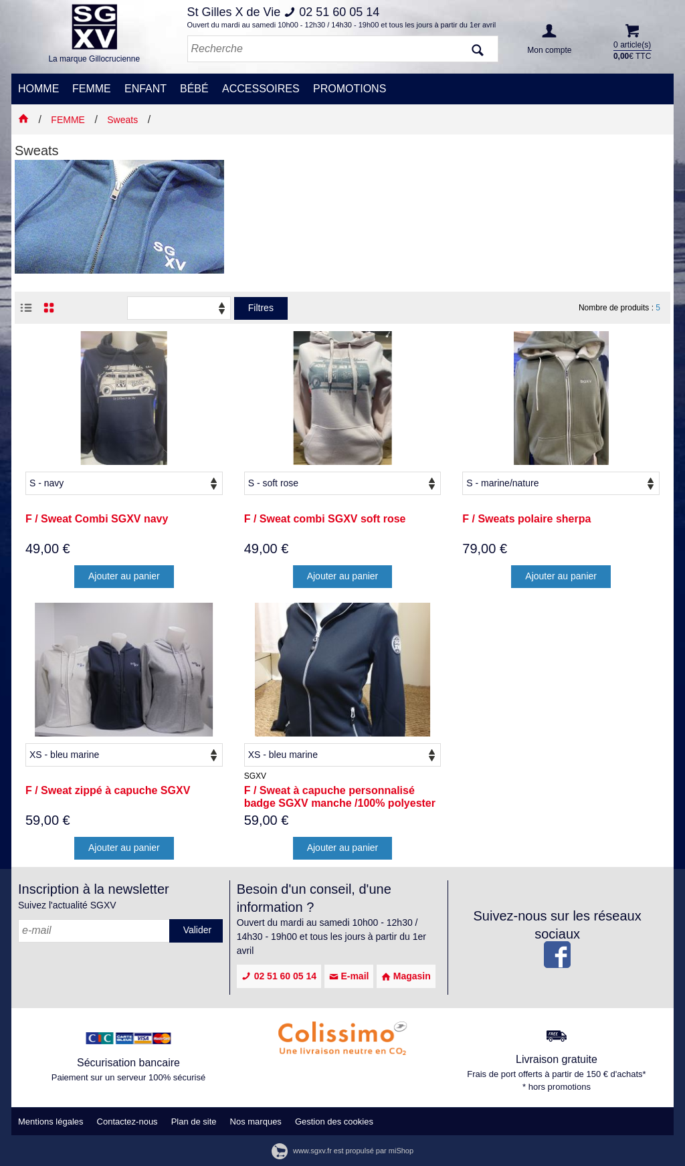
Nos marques (256, 1121)
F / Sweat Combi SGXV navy (96, 518)
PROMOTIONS (349, 88)
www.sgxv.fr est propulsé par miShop (342, 1151)
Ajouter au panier (124, 576)
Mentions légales (51, 1121)
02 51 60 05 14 (278, 976)
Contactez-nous (127, 1121)
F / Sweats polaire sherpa (526, 518)
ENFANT (145, 88)
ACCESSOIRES (261, 88)
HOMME (38, 88)
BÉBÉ (194, 88)
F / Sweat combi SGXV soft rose (325, 518)
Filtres (261, 307)
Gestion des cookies (334, 1121)
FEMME (91, 88)
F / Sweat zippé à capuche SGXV (107, 790)
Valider (197, 930)
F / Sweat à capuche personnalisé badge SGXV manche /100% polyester (339, 797)
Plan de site (194, 1121)
